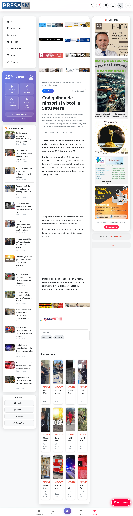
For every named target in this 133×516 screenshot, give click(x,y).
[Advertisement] (64, 196)
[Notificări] (98, 5)
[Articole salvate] (106, 5)
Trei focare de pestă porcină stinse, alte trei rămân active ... (24, 366)
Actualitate (14, 28)
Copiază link (19, 423)
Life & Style (14, 48)
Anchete (13, 35)
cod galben (46, 337)
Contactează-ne (111, 227)
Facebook (19, 403)
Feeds (111, 245)
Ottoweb (118, 236)
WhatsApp (19, 409)
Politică (12, 41)
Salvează (79, 91)
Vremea (12, 62)
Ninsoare (58, 337)
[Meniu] (128, 5)
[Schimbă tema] (120, 6)
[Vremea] (113, 5)
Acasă (11, 21)
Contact (12, 55)
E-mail (19, 416)
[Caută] (91, 5)
